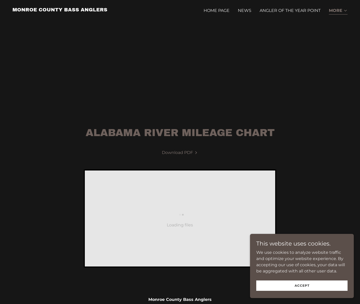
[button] (338, 11)
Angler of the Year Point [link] (290, 10)
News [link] (244, 10)
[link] (59, 10)
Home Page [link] (217, 10)
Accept (302, 289)
